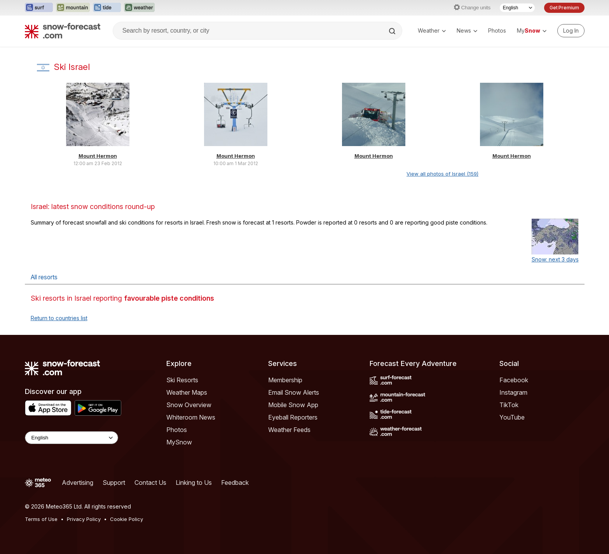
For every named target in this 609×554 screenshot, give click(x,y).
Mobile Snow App (293, 405)
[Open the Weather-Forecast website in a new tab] (139, 8)
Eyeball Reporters (293, 417)
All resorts (44, 277)
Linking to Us (194, 482)
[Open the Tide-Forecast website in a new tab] (107, 8)
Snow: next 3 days (555, 259)
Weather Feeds (289, 430)
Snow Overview (188, 405)
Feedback (235, 482)
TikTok (508, 405)
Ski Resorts (182, 380)
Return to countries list (59, 318)
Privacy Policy (84, 519)
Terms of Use (41, 519)
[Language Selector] (517, 7)
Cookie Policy (126, 519)
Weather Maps (186, 392)
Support (114, 482)
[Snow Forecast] (62, 30)
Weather (432, 30)
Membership (285, 380)
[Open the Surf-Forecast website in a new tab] (39, 8)
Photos (497, 30)
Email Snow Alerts (293, 392)
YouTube (512, 417)
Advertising (77, 482)
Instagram (513, 392)
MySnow (179, 442)
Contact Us (150, 482)
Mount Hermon (98, 156)
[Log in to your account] (571, 30)
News (467, 30)
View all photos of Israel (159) (442, 174)
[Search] (393, 31)
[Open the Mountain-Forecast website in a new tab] (73, 8)
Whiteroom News (190, 417)
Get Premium (564, 7)
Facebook (513, 380)
